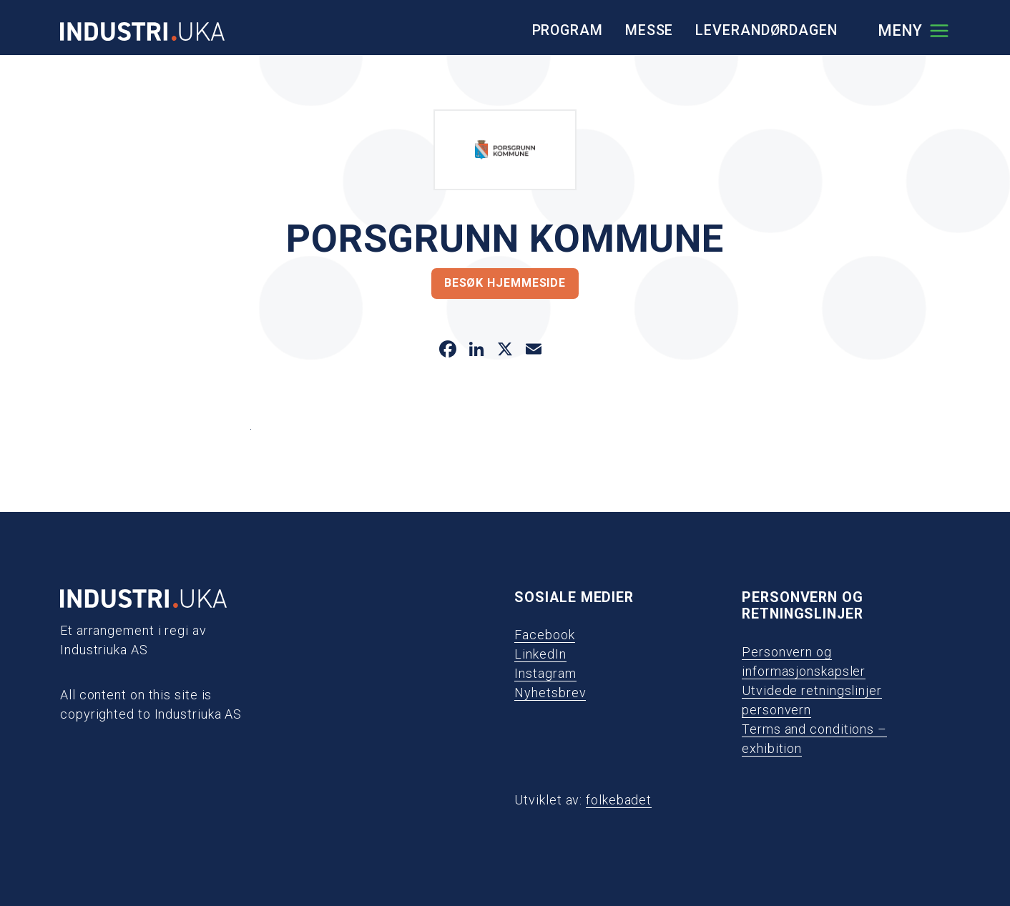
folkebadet (619, 799)
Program (567, 30)
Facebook (544, 634)
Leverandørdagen (766, 30)
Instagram (545, 673)
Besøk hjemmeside (505, 283)
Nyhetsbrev (550, 692)
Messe (649, 30)
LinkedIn (540, 653)
